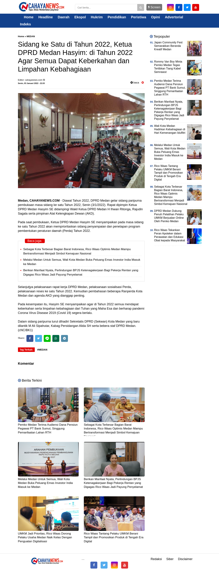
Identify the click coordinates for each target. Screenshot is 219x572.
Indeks (25, 24)
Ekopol (80, 17)
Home (27, 17)
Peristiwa (138, 17)
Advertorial (174, 17)
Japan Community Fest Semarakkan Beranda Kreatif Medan (168, 46)
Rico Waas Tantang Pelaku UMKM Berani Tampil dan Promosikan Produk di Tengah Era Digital (113, 537)
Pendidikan (117, 17)
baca (135, 82)
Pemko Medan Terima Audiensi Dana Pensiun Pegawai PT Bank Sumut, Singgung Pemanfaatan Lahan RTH (48, 428)
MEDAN (31, 36)
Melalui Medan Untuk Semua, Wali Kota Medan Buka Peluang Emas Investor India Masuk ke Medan (45, 483)
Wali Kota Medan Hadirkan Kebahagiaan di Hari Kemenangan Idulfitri (169, 129)
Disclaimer (185, 559)
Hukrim (97, 17)
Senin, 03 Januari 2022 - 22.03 (31, 83)
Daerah (63, 17)
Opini (155, 17)
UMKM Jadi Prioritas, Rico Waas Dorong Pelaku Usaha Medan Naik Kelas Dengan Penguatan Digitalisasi (45, 537)
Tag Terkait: (26, 349)
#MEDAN (42, 349)
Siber (170, 559)
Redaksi (156, 559)
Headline (45, 17)
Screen (154, 7)
